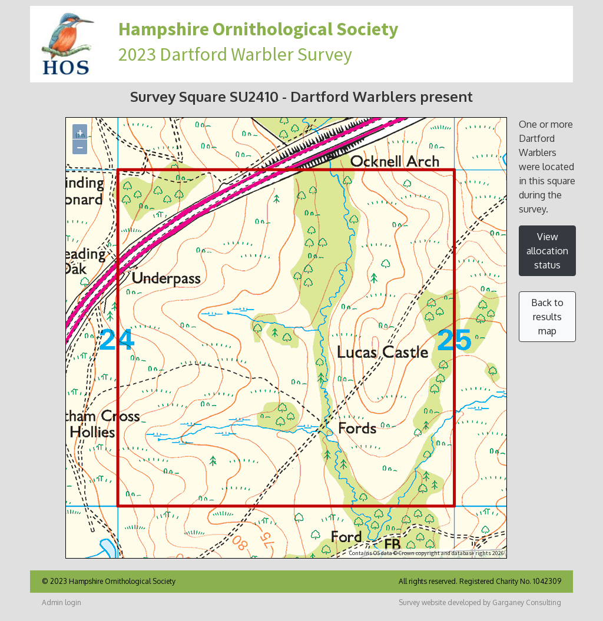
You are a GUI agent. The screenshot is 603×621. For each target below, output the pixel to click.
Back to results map (547, 317)
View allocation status (547, 251)
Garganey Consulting (526, 602)
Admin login (61, 602)
